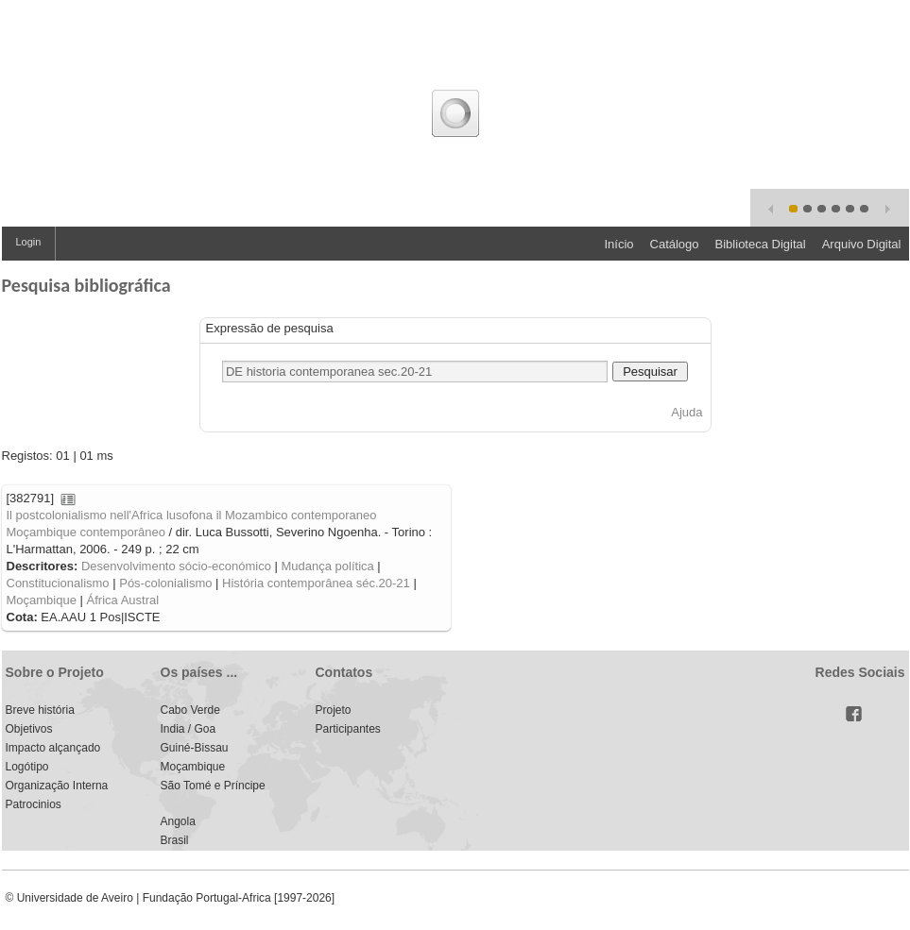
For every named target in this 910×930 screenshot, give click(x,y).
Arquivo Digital (861, 244)
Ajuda (686, 412)
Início (618, 244)
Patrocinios (33, 804)
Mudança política (327, 566)
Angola (178, 821)
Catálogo (674, 244)
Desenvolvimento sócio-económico (176, 566)
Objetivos (29, 729)
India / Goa (188, 729)
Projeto (334, 710)
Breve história (40, 710)
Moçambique (42, 600)
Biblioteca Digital (760, 244)
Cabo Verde (190, 710)
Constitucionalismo (58, 583)
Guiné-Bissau (195, 747)
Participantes (348, 729)
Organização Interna (57, 785)
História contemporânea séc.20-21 (316, 583)
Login (29, 241)
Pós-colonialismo (165, 583)
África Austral (123, 600)
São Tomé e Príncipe (213, 785)
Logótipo (27, 766)
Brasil (175, 840)
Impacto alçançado (53, 747)
